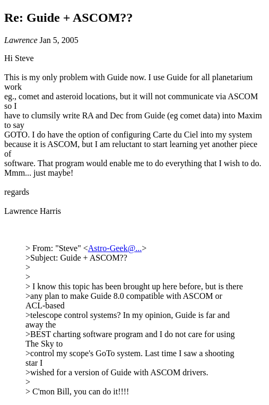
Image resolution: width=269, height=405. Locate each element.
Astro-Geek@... (115, 248)
